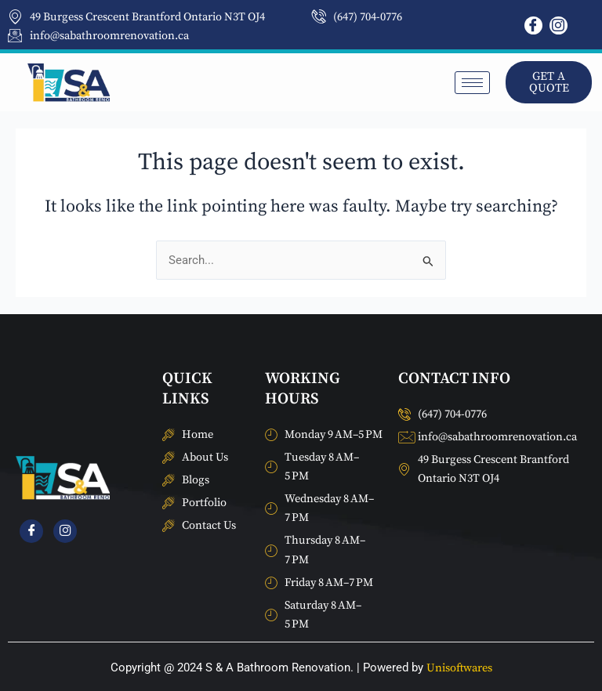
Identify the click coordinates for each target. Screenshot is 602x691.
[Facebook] (533, 25)
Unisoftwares (459, 668)
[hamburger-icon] (472, 82)
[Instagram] (558, 25)
